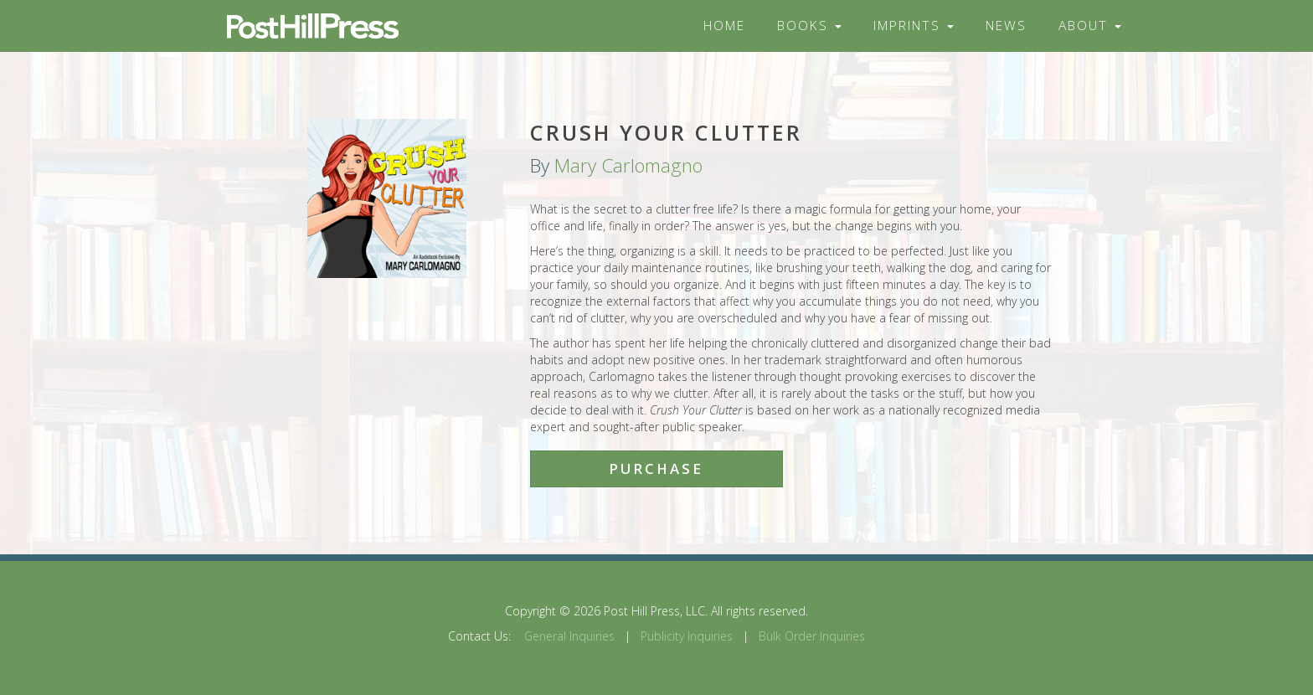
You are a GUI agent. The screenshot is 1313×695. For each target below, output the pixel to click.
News (1006, 25)
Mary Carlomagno (628, 165)
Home (724, 25)
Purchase (656, 468)
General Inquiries (569, 636)
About (1089, 25)
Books (809, 25)
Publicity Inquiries (687, 636)
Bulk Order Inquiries (812, 636)
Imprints (913, 25)
